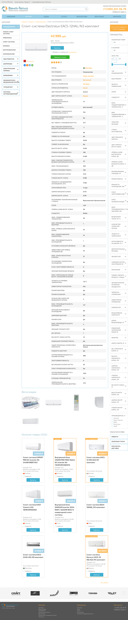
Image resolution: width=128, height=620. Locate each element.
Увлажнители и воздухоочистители (11, 81)
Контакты (117, 16)
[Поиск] (86, 9)
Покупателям (81, 16)
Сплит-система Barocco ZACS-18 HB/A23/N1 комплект (96, 557)
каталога (122, 29)
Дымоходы (7, 64)
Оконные (6, 46)
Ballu (115, 422)
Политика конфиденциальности (85, 613)
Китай (85, 88)
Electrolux (88, 68)
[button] (123, 593)
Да (114, 42)
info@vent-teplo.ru (119, 12)
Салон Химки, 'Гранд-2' (22, 2)
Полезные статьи (118, 441)
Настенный (87, 80)
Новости (115, 436)
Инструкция (30, 61)
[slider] (112, 64)
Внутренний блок (9, 50)
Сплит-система (88, 76)
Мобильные (7, 38)
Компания (11, 16)
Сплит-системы (9, 42)
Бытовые (86, 84)
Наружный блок (9, 54)
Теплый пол (8, 87)
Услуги (64, 16)
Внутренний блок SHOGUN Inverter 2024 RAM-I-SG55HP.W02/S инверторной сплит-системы (64, 510)
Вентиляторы (41, 613)
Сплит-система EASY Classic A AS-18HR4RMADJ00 (32, 507)
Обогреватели (8, 59)
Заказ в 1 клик (60, 57)
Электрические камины (9, 69)
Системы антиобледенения (10, 93)
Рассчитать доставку (116, 447)
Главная (24, 21)
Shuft (115, 426)
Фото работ (99, 16)
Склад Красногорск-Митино (41, 2)
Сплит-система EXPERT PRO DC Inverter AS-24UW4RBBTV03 (33, 459)
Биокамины (8, 75)
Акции (46, 16)
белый (85, 96)
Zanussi (116, 418)
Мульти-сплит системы (8, 32)
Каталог (28, 16)
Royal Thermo (118, 420)
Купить (57, 48)
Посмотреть (73, 52)
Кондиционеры (9, 27)
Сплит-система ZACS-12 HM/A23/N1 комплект (96, 459)
